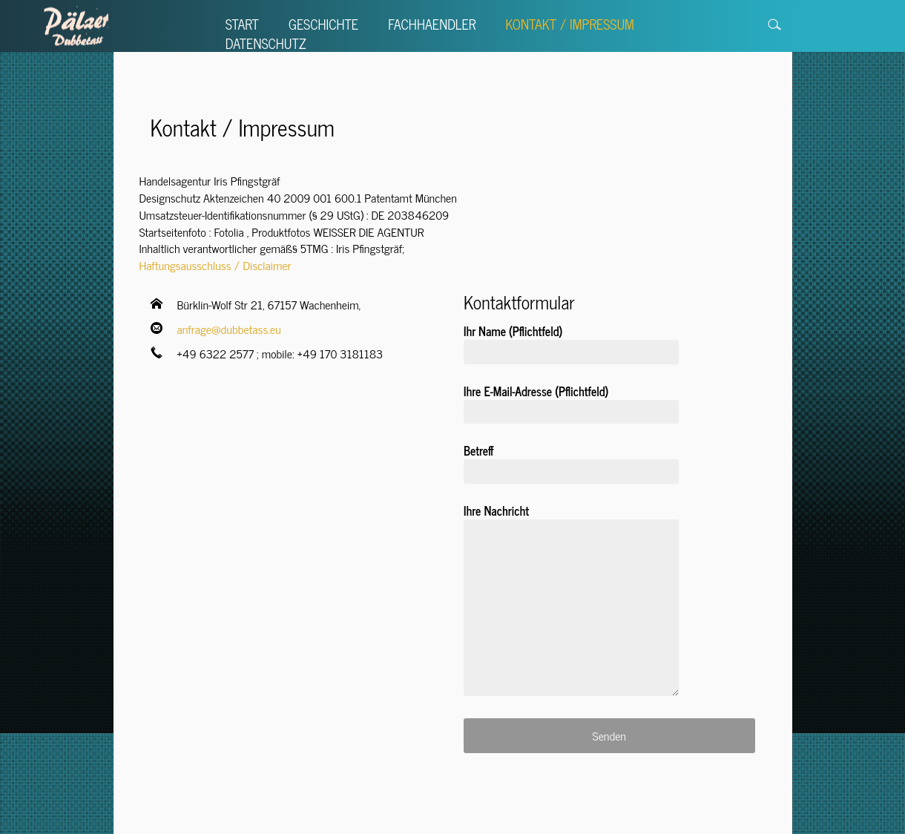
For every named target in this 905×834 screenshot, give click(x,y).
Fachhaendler (431, 24)
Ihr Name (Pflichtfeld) (571, 342)
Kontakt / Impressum (569, 24)
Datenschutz (266, 43)
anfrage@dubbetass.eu (229, 328)
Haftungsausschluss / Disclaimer (215, 265)
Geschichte (323, 24)
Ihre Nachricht (571, 604)
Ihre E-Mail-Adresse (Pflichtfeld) (571, 402)
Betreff (571, 461)
